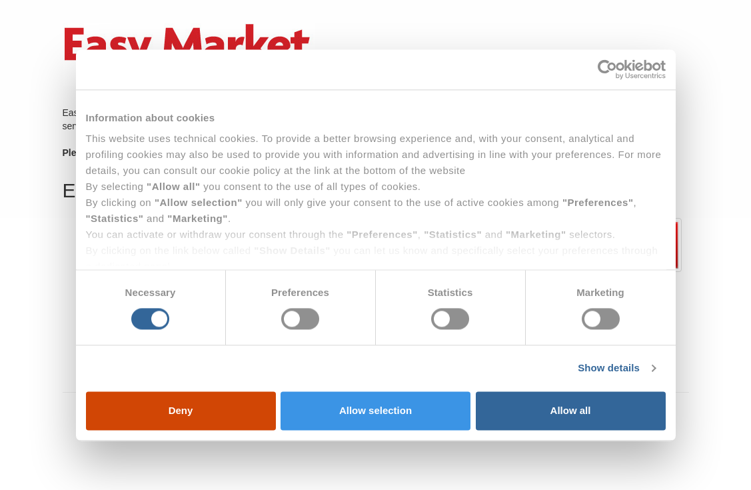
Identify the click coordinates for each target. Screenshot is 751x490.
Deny (181, 410)
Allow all (570, 410)
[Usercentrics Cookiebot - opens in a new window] (607, 69)
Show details (609, 368)
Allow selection (375, 410)
